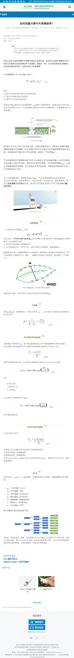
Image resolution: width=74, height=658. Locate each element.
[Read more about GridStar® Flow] (28, 586)
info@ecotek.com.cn (38, 632)
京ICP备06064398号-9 (48, 654)
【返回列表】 (37, 602)
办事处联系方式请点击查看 (37, 649)
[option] (27, 584)
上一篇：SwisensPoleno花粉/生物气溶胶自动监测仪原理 (18, 607)
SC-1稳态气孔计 (46, 589)
